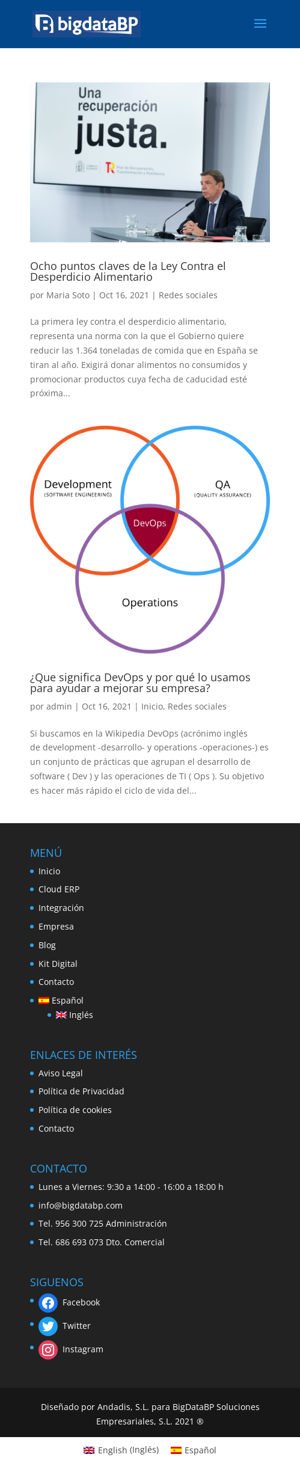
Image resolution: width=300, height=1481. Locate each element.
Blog (47, 945)
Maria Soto (68, 295)
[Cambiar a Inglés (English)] (121, 1450)
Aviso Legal (60, 1073)
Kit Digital (58, 963)
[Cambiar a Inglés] (74, 1015)
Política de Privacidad (81, 1091)
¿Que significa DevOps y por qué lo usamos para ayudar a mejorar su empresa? (140, 682)
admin (59, 706)
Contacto (56, 981)
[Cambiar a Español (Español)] (194, 1450)
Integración (61, 907)
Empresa (56, 926)
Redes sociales (188, 295)
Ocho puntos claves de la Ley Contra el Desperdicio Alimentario (128, 271)
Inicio (152, 706)
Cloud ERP (58, 889)
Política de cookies (75, 1109)
